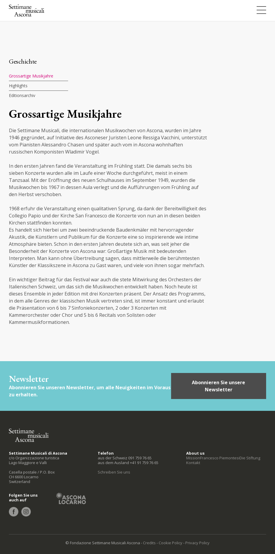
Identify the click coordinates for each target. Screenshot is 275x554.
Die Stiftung (249, 458)
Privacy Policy (197, 542)
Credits (149, 542)
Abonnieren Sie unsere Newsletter (218, 386)
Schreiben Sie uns (114, 472)
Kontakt (193, 462)
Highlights (18, 85)
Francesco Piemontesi (219, 458)
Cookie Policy (170, 542)
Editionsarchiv (22, 95)
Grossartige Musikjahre (31, 76)
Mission (193, 458)
